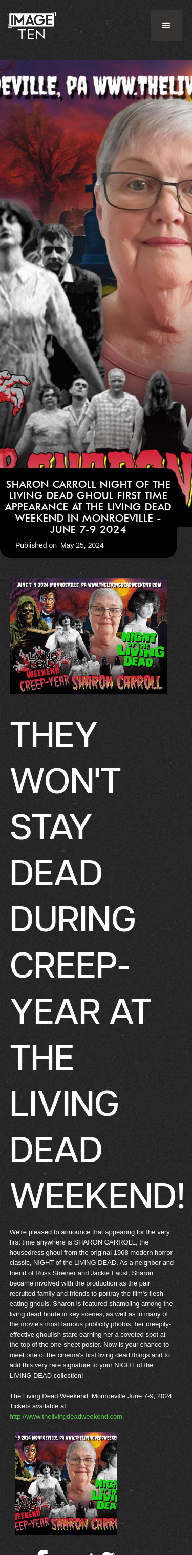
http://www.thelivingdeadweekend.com (66, 1416)
